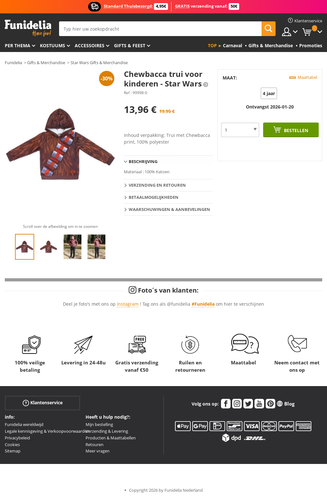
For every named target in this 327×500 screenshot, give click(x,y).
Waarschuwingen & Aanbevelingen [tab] (169, 209)
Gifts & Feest (129, 45)
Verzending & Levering (107, 431)
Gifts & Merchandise (46, 62)
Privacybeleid (17, 438)
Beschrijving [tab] (143, 161)
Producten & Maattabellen (111, 438)
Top (212, 45)
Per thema (17, 45)
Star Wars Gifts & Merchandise (99, 62)
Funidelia (13, 62)
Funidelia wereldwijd (24, 424)
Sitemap (12, 451)
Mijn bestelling (99, 424)
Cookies (12, 444)
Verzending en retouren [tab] (157, 185)
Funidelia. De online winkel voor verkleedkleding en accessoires (28, 28)
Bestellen (295, 130)
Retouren (94, 444)
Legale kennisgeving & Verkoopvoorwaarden (47, 431)
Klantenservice (43, 402)
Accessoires (89, 45)
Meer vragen (98, 451)
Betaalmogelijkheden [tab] (154, 197)
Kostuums (52, 45)
